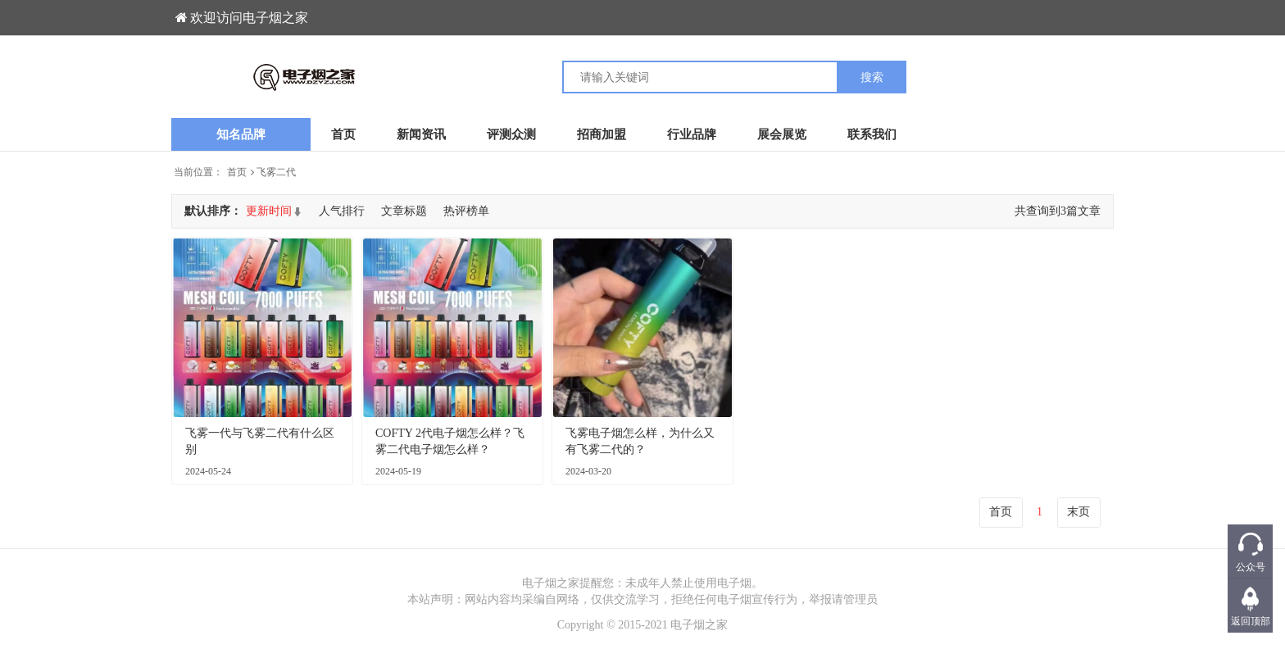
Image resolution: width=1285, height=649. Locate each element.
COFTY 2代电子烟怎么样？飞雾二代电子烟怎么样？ (449, 441)
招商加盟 (601, 134)
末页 (1078, 512)
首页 (343, 134)
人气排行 (342, 211)
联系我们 (872, 134)
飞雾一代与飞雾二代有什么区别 (259, 441)
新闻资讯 (421, 134)
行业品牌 (691, 134)
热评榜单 (466, 211)
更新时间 (269, 211)
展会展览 (781, 134)
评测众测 (511, 134)
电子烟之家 (699, 625)
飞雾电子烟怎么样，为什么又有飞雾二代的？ (640, 441)
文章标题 (404, 211)
